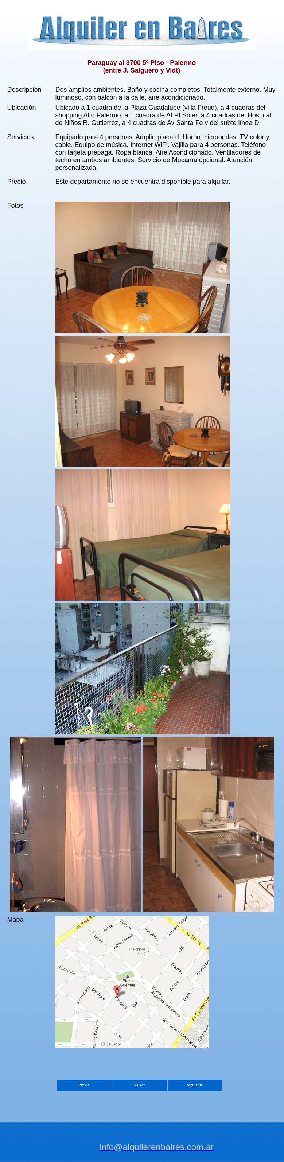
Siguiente (195, 1085)
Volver (139, 1085)
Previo (83, 1085)
